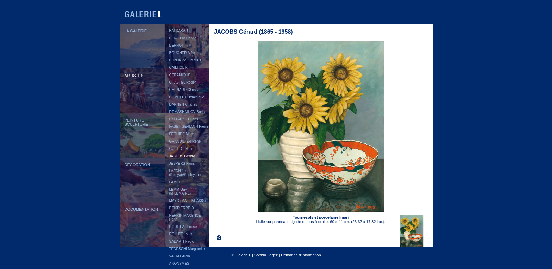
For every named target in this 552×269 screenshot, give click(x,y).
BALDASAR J (180, 31)
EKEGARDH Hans (183, 119)
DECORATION (137, 165)
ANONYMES (179, 263)
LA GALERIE (136, 31)
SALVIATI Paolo (181, 241)
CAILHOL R (178, 68)
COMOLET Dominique (187, 97)
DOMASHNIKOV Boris (187, 112)
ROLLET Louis (180, 234)
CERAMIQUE (180, 75)
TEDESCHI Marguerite (187, 249)
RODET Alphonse (183, 227)
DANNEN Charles (183, 104)
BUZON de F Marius (185, 60)
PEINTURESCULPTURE (136, 122)
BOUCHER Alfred (183, 53)
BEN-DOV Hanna (183, 38)
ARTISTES (134, 75)
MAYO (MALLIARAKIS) (187, 201)
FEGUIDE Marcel (182, 134)
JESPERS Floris (182, 163)
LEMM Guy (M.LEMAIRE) (180, 191)
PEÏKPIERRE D (181, 208)
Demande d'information (301, 255)
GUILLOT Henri (181, 149)
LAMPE (175, 182)
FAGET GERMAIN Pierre (189, 127)
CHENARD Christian (185, 90)
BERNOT (176, 45)
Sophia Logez (266, 255)
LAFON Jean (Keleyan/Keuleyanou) (186, 173)
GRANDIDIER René (185, 141)
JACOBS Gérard (182, 156)
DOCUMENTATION (141, 209)
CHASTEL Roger (182, 82)
